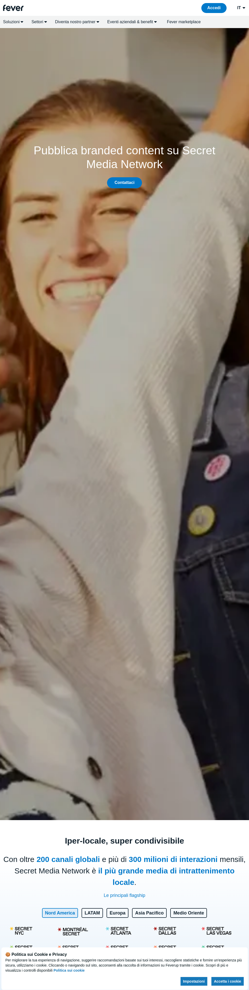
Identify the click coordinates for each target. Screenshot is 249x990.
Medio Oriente (188, 913)
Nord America (60, 913)
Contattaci (124, 182)
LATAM (92, 913)
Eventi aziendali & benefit (132, 22)
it (241, 7)
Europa (117, 913)
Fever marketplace (184, 22)
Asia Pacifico (149, 913)
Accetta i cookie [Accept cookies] (227, 981)
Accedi (213, 8)
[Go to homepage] (13, 8)
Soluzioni (13, 22)
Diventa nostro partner (77, 22)
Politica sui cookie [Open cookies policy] (69, 970)
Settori (39, 22)
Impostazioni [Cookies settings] (194, 981)
